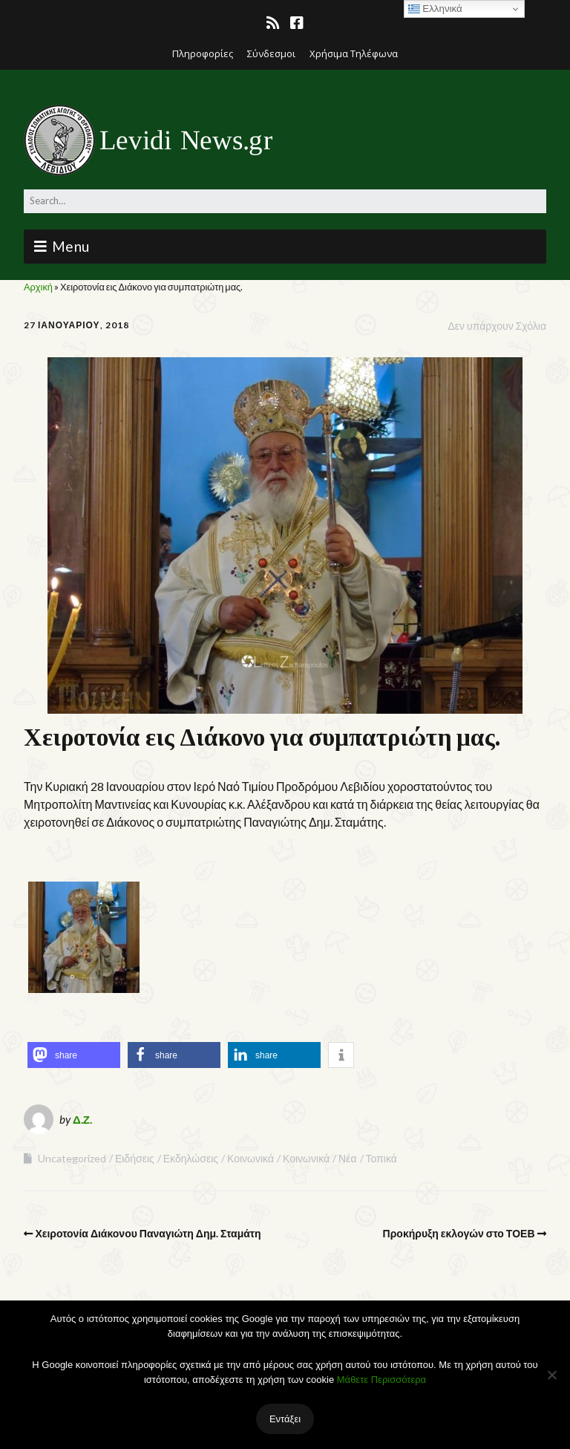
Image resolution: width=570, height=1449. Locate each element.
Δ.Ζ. (82, 1119)
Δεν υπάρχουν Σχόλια (497, 325)
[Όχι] (551, 1374)
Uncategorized (72, 1158)
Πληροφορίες (202, 53)
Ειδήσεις (134, 1158)
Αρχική (38, 287)
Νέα (347, 1158)
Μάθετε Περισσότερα (381, 1379)
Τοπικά (381, 1158)
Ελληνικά (435, 9)
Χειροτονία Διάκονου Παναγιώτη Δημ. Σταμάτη (148, 1233)
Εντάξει (285, 1418)
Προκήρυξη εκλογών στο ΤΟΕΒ (459, 1233)
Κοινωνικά (250, 1158)
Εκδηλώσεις (190, 1158)
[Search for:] (285, 201)
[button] (73, 1055)
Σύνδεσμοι (271, 53)
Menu (71, 246)
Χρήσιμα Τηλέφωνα (353, 53)
